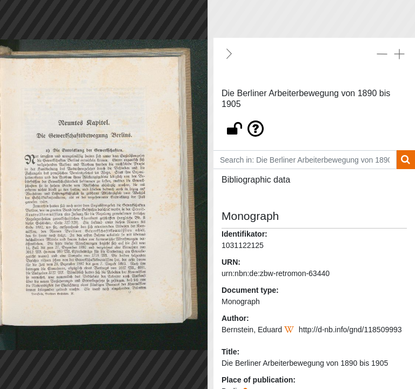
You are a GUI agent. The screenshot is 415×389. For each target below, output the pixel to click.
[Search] (405, 160)
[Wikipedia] (290, 329)
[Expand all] (399, 53)
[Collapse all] (382, 53)
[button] (314, 126)
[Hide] (229, 53)
